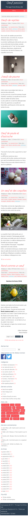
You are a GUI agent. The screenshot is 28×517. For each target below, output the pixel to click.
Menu (14, 10)
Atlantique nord (6, 407)
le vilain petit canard (12, 413)
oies (14, 407)
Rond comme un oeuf (12, 265)
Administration (5, 513)
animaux (14, 29)
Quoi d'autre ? (6, 381)
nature (10, 29)
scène (3, 413)
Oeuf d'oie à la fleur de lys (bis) (11, 398)
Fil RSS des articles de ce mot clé (14, 340)
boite (8, 416)
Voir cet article (6, 259)
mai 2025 (5, 461)
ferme (6, 276)
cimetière (16, 418)
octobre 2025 (6, 454)
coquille (3, 31)
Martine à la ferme (22, 276)
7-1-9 (4, 394)
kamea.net (4, 511)
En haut (13, 513)
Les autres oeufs (7, 372)
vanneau (20, 85)
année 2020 (5, 477)
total (4, 491)
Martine (9, 274)
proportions (20, 407)
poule (18, 145)
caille (24, 85)
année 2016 (5, 486)
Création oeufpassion (8, 365)
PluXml (10, 509)
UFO (3, 421)
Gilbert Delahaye (15, 274)
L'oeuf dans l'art (7, 376)
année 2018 (5, 482)
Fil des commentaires (8, 499)
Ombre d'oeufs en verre (9, 396)
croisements (5, 418)
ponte (2, 147)
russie (12, 405)
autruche (14, 145)
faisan (3, 416)
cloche (5, 199)
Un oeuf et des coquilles (14, 190)
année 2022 (5, 472)
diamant (15, 199)
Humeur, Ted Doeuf (8, 378)
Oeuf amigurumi (7, 391)
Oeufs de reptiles (10, 20)
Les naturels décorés (8, 369)
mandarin (19, 199)
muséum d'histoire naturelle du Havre (15, 31)
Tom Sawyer (5, 405)
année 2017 (5, 484)
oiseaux (3, 85)
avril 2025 (5, 463)
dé (11, 418)
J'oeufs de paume (10, 76)
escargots (3, 201)
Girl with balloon (6, 410)
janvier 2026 (5, 451)
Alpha (22, 410)
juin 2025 (5, 458)
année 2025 (5, 465)
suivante (17, 336)
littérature (3, 274)
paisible (18, 405)
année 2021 (5, 475)
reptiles (3, 29)
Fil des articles (6, 497)
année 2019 (5, 479)
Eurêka (22, 413)
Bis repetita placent (8, 383)
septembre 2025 (7, 456)
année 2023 (5, 470)
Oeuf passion (14, 2)
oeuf (7, 29)
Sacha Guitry (15, 416)
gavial (23, 29)
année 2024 (5, 468)
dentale (9, 201)
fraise (22, 418)
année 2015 (5, 489)
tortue (19, 29)
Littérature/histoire (13, 272)
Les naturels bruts (13, 27)
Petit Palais (16, 410)
